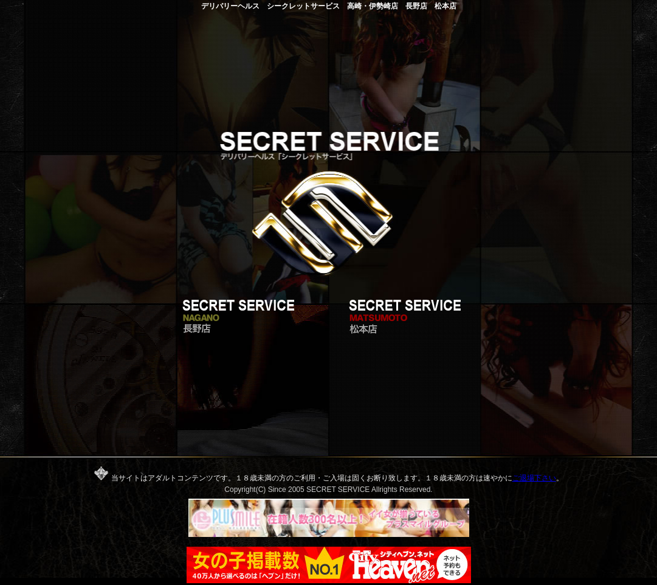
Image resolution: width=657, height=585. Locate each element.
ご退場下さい (534, 478)
